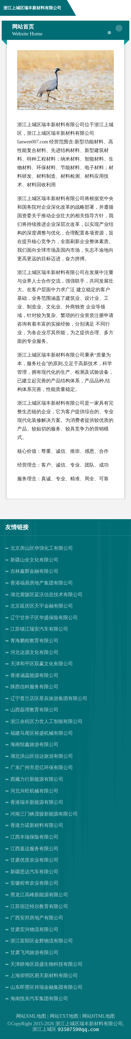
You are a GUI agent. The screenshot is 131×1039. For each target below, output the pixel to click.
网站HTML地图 (98, 1016)
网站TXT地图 (64, 1016)
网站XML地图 (31, 1016)
